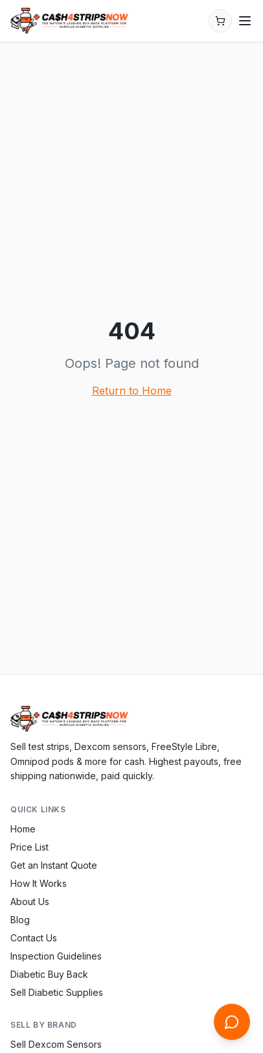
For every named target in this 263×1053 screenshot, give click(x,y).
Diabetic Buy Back (49, 974)
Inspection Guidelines (56, 956)
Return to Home (132, 390)
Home (23, 828)
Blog (20, 919)
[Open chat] (232, 1022)
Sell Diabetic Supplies (56, 992)
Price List (29, 847)
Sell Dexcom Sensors (56, 1044)
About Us (29, 901)
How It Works (38, 883)
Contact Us (33, 937)
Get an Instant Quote (53, 865)
